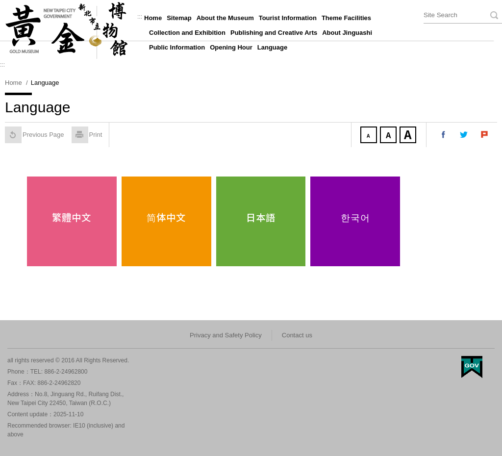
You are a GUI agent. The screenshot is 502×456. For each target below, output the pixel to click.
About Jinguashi (347, 32)
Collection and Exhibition (187, 32)
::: (139, 16)
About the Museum (225, 18)
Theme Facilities (346, 18)
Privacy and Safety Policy (226, 335)
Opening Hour (231, 47)
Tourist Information (288, 18)
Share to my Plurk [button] (485, 135)
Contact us (297, 335)
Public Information (177, 47)
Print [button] (87, 135)
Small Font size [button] (369, 135)
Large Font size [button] (409, 135)
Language (272, 47)
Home (153, 18)
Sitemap (179, 18)
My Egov (471, 367)
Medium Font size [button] (389, 135)
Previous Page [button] (34, 135)
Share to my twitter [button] (464, 135)
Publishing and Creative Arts (273, 32)
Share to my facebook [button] (443, 135)
